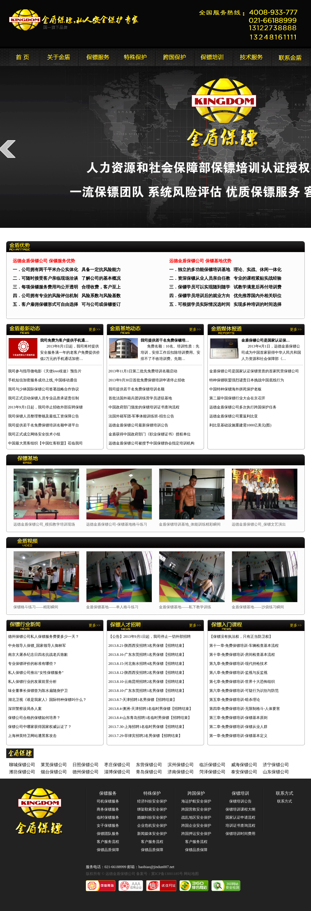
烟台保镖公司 (54, 772)
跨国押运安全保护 (196, 833)
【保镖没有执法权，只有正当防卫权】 (241, 636)
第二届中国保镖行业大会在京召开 (237, 398)
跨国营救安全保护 (196, 809)
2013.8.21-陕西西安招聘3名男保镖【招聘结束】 (147, 645)
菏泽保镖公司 (212, 772)
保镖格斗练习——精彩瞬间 (35, 607)
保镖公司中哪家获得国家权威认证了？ (40, 727)
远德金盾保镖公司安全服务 (136, 57)
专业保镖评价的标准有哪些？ (32, 663)
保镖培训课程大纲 (240, 809)
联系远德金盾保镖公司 (213, 57)
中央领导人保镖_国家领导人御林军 (37, 645)
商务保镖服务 (108, 809)
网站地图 (191, 874)
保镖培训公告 (240, 801)
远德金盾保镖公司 (20, 57)
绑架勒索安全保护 (152, 809)
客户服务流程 (108, 842)
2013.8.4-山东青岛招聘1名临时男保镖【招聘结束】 (150, 717)
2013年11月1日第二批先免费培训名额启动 (143, 371)
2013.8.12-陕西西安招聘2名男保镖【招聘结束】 (147, 672)
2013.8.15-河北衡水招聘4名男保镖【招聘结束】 (147, 663)
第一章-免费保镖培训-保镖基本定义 (238, 736)
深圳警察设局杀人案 (25, 708)
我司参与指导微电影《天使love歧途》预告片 (45, 371)
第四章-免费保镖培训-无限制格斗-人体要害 (244, 708)
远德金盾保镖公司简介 (58, 57)
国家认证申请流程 (240, 817)
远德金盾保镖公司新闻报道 (97, 57)
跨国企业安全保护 (196, 825)
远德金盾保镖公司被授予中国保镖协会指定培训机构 (151, 443)
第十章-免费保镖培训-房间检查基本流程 (242, 654)
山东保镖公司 (276, 772)
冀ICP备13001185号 (167, 874)
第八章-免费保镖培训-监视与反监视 (238, 672)
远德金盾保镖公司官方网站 (74, 19)
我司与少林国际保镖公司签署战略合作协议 (43, 389)
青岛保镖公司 (149, 772)
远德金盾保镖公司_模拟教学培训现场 (44, 524)
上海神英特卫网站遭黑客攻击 (32, 736)
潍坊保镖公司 (22, 772)
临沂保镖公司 (212, 764)
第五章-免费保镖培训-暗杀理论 (234, 699)
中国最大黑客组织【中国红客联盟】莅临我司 (45, 443)
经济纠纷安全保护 (152, 801)
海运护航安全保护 (196, 801)
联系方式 (284, 793)
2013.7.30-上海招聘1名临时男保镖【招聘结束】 (147, 727)
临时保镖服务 (108, 817)
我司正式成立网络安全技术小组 (34, 434)
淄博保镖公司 (117, 772)
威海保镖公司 (244, 764)
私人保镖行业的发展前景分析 (32, 681)
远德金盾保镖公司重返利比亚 (233, 416)
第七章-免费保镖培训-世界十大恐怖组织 (242, 681)
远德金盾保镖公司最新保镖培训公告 (138, 425)
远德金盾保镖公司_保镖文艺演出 (259, 524)
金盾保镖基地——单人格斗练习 (112, 607)
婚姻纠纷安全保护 (152, 817)
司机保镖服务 (108, 801)
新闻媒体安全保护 (152, 833)
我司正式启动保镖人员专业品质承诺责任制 (43, 398)
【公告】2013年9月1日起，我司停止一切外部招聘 (150, 636)
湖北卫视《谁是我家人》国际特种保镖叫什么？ (47, 699)
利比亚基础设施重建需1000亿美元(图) (240, 425)
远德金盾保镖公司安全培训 (174, 57)
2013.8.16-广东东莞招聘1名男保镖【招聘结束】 (147, 654)
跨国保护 (196, 793)
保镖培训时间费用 (240, 833)
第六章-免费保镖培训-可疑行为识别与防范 (244, 690)
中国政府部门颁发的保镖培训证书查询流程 (144, 407)
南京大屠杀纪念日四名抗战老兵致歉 (38, 654)
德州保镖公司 (85, 772)
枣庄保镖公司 (117, 764)
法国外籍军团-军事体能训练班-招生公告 (141, 416)
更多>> (94, 329)
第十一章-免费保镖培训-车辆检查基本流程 (244, 645)
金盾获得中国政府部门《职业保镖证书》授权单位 (150, 434)
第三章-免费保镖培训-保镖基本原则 (238, 717)
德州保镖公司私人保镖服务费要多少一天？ (43, 636)
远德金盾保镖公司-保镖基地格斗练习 (116, 524)
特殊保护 (152, 793)
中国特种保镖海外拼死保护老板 (235, 389)
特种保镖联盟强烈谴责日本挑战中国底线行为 (246, 380)
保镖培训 (240, 793)
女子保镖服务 (108, 825)
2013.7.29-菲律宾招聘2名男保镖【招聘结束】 (146, 736)
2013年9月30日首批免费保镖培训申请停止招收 (147, 380)
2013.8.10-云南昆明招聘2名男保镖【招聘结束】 (147, 681)
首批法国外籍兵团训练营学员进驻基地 (140, 398)
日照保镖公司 (85, 764)
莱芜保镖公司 (54, 764)
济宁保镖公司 (276, 764)
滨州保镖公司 (181, 764)
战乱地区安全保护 (196, 817)
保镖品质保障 (108, 850)
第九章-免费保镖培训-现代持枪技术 (238, 663)
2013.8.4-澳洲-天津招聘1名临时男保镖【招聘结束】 (151, 708)
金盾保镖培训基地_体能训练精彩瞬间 (189, 524)
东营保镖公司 (149, 764)
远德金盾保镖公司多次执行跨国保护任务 (242, 407)
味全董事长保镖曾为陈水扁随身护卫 (38, 690)
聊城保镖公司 (22, 764)
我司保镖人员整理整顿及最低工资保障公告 (43, 416)
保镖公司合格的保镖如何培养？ (34, 717)
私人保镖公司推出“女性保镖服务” (36, 672)
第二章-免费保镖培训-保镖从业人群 (238, 727)
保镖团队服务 (108, 833)
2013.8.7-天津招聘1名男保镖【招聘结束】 (143, 699)
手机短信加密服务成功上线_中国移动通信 (42, 380)
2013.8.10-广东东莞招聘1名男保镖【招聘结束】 (147, 690)
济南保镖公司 (181, 772)
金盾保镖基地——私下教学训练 (185, 607)
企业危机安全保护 (152, 825)
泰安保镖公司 (244, 772)
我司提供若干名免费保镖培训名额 (137, 389)
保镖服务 (108, 793)
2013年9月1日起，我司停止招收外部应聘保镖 (45, 407)
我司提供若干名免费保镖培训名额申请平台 (43, 425)
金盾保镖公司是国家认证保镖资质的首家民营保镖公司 (254, 371)
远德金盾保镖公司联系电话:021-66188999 (250, 23)
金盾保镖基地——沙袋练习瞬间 (258, 607)
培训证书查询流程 (240, 825)
